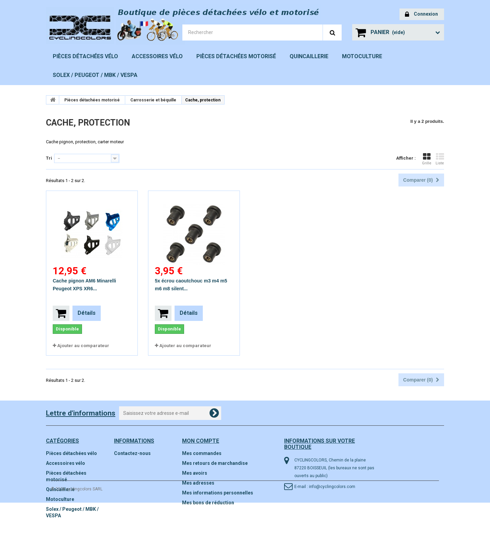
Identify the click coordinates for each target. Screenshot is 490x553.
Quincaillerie (309, 56)
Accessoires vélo (157, 56)
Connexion (421, 14)
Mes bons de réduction (208, 502)
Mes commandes (202, 453)
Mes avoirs (194, 473)
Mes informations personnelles (217, 492)
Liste (440, 158)
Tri (49, 158)
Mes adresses (198, 483)
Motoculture (362, 56)
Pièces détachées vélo (85, 56)
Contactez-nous (132, 453)
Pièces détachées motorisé (236, 56)
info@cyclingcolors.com (332, 486)
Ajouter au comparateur (83, 345)
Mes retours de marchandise (215, 463)
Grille (426, 158)
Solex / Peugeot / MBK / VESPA (95, 75)
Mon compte (200, 441)
